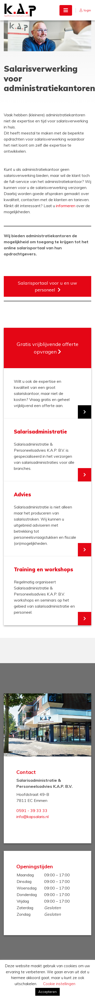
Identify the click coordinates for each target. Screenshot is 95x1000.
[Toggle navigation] (65, 10)
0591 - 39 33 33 (31, 810)
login (87, 10)
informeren (65, 205)
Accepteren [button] (47, 992)
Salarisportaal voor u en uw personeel (47, 286)
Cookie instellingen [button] (59, 983)
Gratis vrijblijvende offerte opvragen (47, 348)
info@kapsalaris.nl (32, 816)
